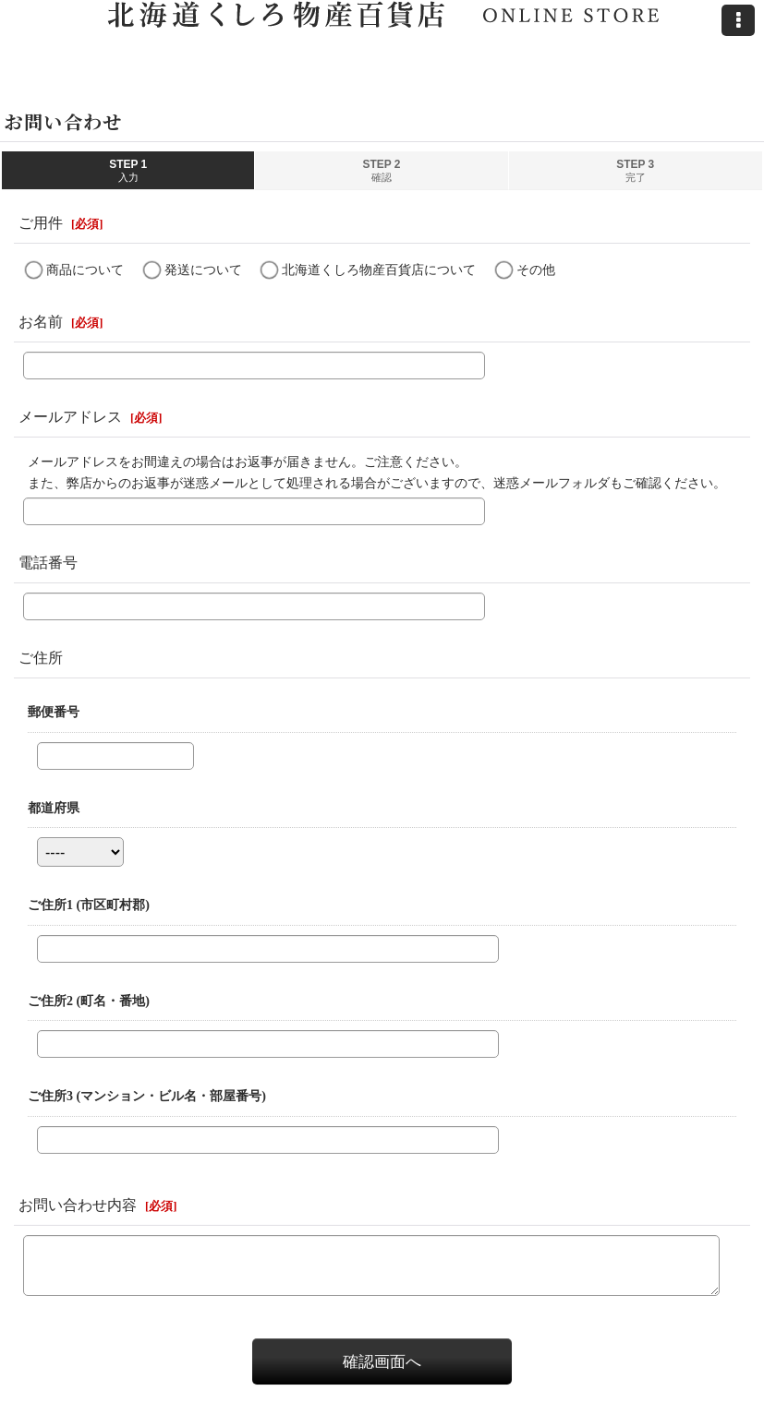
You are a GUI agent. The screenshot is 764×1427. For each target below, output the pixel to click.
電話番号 (48, 562)
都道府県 (53, 807)
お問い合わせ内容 (77, 1205)
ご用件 (40, 223)
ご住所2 (89, 1000)
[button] (738, 20)
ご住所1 (89, 904)
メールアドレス (70, 417)
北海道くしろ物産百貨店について (379, 269)
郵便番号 (53, 711)
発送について (203, 269)
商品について (85, 269)
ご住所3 (147, 1095)
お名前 (40, 321)
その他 (535, 269)
